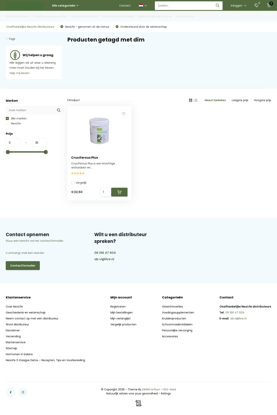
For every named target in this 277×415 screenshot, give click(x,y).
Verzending (13, 336)
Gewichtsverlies (17, 16)
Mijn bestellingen (121, 312)
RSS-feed (170, 389)
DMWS (146, 389)
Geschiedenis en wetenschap (26, 312)
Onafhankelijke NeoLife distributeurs (30, 27)
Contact (125, 6)
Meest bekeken (215, 100)
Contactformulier (22, 266)
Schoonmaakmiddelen (118, 16)
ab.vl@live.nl (104, 259)
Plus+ (157, 389)
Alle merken (16, 118)
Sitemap (11, 348)
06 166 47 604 (105, 253)
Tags (12, 39)
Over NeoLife (14, 306)
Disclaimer (13, 330)
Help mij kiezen (19, 73)
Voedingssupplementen (50, 16)
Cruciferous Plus (84, 157)
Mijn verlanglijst (120, 318)
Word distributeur (17, 324)
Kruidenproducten (84, 16)
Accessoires (184, 16)
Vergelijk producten (123, 324)
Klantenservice (16, 342)
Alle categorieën (65, 6)
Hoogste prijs (262, 100)
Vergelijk (79, 183)
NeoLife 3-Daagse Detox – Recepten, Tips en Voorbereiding (45, 360)
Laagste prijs (240, 100)
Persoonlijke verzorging (155, 16)
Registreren (118, 306)
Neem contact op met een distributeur (32, 318)
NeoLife (13, 123)
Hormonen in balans (19, 354)
